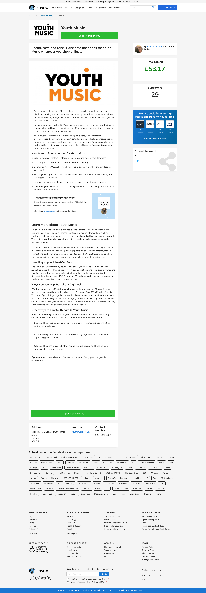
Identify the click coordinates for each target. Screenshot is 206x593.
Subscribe (104, 574)
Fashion (70, 516)
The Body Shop (131, 473)
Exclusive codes (110, 519)
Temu (158, 494)
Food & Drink (72, 523)
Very (171, 462)
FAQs (106, 556)
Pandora (33, 494)
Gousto (149, 488)
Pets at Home (36, 457)
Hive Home (150, 483)
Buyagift (33, 467)
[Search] (143, 7)
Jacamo (33, 462)
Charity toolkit (72, 553)
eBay (73, 494)
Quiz (114, 494)
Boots (76, 473)
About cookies (148, 553)
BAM (107, 488)
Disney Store (130, 457)
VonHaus (87, 488)
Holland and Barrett (92, 473)
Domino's (112, 478)
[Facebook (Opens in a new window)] (32, 578)
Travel (69, 529)
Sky (154, 478)
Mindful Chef (35, 488)
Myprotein (99, 478)
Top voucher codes (112, 516)
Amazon (49, 488)
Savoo (31, 15)
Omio (162, 483)
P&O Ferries (84, 462)
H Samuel (141, 467)
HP (147, 478)
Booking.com (84, 483)
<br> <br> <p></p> (73, 384)
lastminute (48, 483)
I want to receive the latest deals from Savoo (88, 579)
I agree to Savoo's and (87, 582)
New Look (88, 467)
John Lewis (107, 462)
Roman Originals (105, 457)
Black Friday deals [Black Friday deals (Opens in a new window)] (149, 516)
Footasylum (117, 467)
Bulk (59, 483)
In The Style (110, 483)
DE (149, 575)
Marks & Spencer (147, 462)
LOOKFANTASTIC (112, 473)
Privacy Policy (147, 547)
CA (143, 579)
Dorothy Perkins (72, 467)
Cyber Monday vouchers (114, 529)
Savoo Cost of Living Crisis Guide (156, 529)
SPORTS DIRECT (71, 478)
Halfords (86, 478)
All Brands (33, 533)
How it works (72, 550)
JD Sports (148, 494)
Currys (44, 478)
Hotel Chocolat (63, 473)
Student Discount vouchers (115, 523)
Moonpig (160, 488)
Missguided (136, 478)
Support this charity (89, 35)
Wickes (154, 473)
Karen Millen (102, 467)
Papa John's (47, 494)
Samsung (70, 483)
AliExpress (145, 457)
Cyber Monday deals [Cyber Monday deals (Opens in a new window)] (150, 519)
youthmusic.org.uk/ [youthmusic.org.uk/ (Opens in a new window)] (81, 431)
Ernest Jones (155, 467)
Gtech (97, 488)
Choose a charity (74, 547)
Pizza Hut (123, 483)
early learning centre (70, 457)
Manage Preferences (151, 559)
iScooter (70, 462)
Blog (144, 523)
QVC (119, 457)
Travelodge (34, 483)
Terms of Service (133, 1)
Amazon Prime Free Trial (67, 488)
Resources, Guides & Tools (153, 526)
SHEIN (161, 462)
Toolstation (61, 494)
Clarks (129, 467)
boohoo (123, 478)
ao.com (33, 478)
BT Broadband (167, 478)
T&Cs (103, 582)
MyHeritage (88, 457)
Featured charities (74, 556)
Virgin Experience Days (164, 457)
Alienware (137, 488)
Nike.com (55, 478)
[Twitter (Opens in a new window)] (37, 578)
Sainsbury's (35, 473)
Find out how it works (155, 138)
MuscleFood (52, 457)
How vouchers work (112, 547)
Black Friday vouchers (113, 526)
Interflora (48, 473)
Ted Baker (136, 483)
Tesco (167, 467)
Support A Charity (45, 15)
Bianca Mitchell (154, 46)
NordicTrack (85, 494)
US (143, 575)
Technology (71, 519)
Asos (123, 494)
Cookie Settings (148, 556)
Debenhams (122, 462)
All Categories (72, 533)
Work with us (110, 550)
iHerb (60, 462)
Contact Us (109, 553)
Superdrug (134, 494)
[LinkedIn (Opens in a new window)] (49, 578)
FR (155, 575)
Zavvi (44, 467)
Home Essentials (121, 488)
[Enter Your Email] (82, 574)
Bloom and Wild (101, 494)
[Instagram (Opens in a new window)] (43, 578)
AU (160, 575)
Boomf (97, 483)
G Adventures (47, 462)
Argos (95, 462)
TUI (133, 462)
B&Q (145, 473)
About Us (109, 543)
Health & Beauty (74, 526)
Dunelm (165, 473)
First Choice (56, 467)
